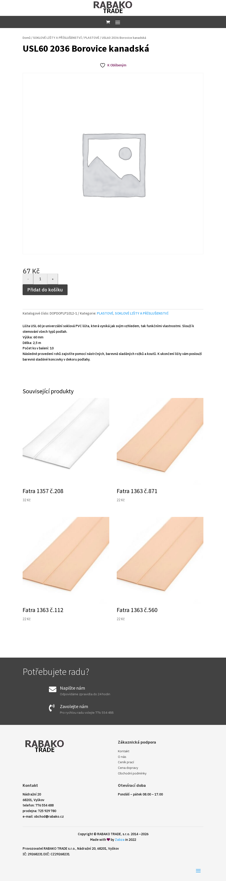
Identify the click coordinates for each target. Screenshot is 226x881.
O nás (122, 757)
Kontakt (123, 751)
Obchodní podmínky (132, 773)
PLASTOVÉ (91, 38)
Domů (27, 38)
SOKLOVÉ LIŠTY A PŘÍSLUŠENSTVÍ (57, 38)
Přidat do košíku (45, 290)
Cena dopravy (128, 768)
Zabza (119, 840)
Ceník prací (126, 762)
